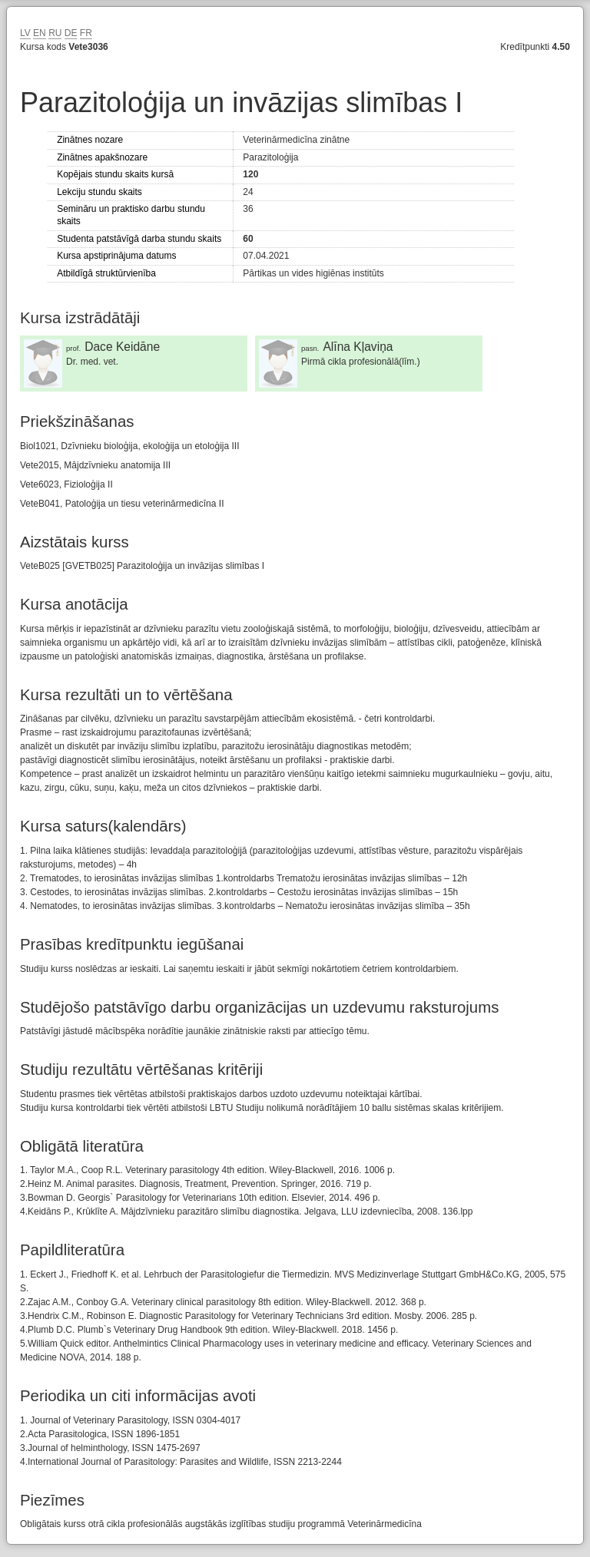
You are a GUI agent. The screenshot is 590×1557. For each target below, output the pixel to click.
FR (86, 33)
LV (25, 33)
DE (71, 33)
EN (39, 33)
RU (54, 33)
